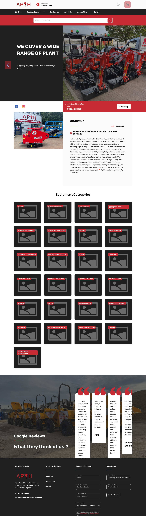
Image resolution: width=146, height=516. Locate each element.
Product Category (35, 12)
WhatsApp (123, 106)
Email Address (82, 493)
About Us (68, 12)
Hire (18, 12)
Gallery (96, 12)
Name (79, 475)
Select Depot (81, 503)
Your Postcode (112, 484)
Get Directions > (113, 495)
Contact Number (82, 484)
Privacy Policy (83, 513)
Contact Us (54, 12)
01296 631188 (22, 493)
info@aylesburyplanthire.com (27, 497)
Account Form (82, 12)
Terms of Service (94, 513)
